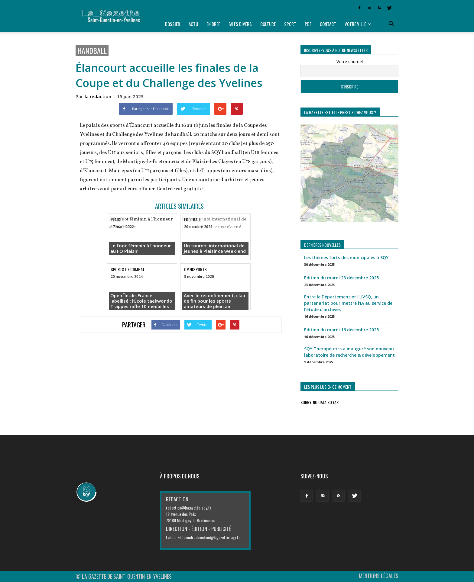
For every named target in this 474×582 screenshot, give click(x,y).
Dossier (172, 24)
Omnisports (195, 269)
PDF (308, 24)
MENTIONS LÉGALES (378, 575)
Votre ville (358, 24)
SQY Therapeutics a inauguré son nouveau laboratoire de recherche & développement (349, 352)
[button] (391, 24)
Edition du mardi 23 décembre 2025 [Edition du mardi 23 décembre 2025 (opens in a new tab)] (341, 278)
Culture (268, 24)
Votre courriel (349, 61)
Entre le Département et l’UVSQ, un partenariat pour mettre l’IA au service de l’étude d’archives (348, 303)
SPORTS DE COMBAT (127, 269)
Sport (290, 24)
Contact (328, 24)
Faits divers (240, 24)
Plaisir (117, 219)
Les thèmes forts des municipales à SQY (346, 257)
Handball (92, 50)
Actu (193, 24)
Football (192, 219)
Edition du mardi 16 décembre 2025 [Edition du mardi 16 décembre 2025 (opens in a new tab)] (341, 330)
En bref (213, 24)
